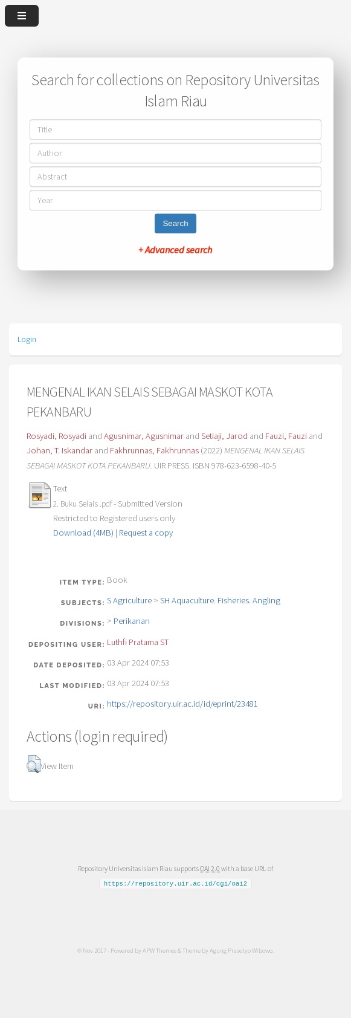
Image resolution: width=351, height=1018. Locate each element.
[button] (33, 764)
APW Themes (159, 949)
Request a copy (146, 532)
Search (175, 224)
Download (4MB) (83, 532)
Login (27, 339)
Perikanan (132, 620)
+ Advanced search (175, 250)
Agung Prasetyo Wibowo (241, 949)
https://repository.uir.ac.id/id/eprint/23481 (182, 703)
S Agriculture (129, 600)
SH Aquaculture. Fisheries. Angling (220, 600)
